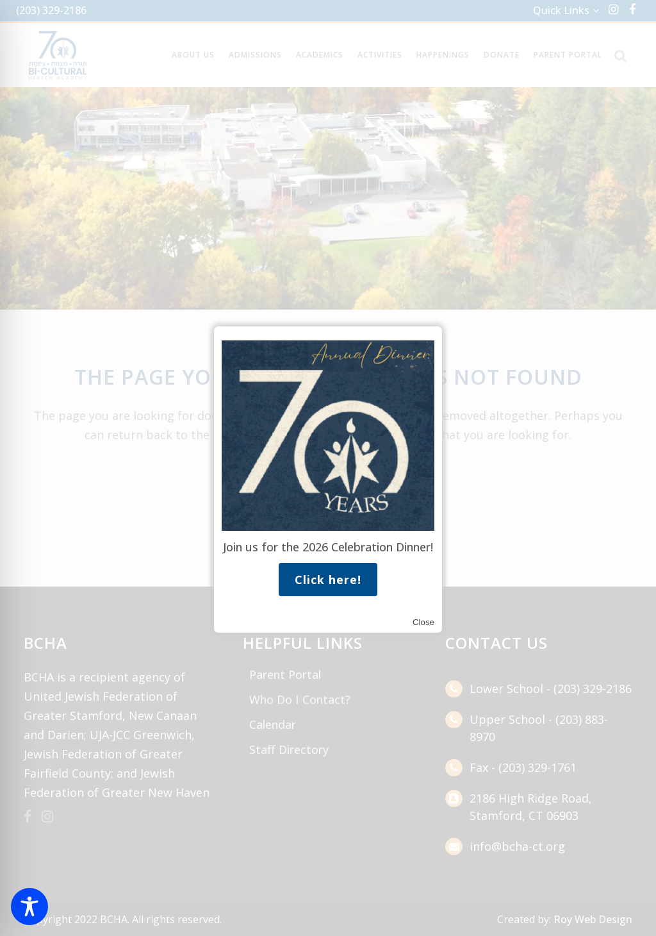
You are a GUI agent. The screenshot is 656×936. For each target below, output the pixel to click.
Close (423, 622)
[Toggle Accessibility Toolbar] (29, 906)
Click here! (328, 579)
